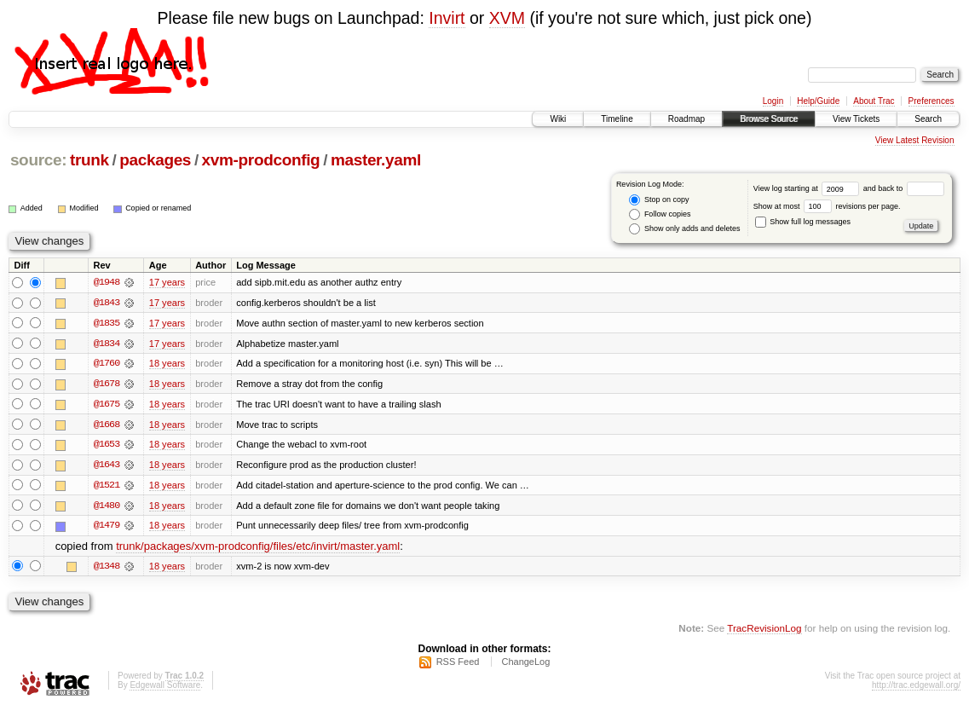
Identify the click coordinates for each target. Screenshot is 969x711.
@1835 (106, 323)
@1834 (106, 343)
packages (155, 160)
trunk (89, 160)
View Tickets (856, 119)
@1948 (106, 282)
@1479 (106, 528)
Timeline (616, 119)
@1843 (106, 302)
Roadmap (686, 119)
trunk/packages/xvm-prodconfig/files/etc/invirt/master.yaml (258, 548)
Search (928, 119)
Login (773, 101)
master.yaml (376, 160)
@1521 (106, 487)
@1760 (106, 364)
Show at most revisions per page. (827, 206)
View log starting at (808, 188)
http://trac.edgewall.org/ (916, 688)
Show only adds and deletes (684, 228)
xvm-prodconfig (261, 160)
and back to (903, 188)
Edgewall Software (165, 688)
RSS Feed (458, 665)
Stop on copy (659, 199)
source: (38, 160)
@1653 (106, 446)
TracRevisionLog (764, 630)
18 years (167, 364)
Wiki (558, 119)
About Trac (873, 101)
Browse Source (769, 119)
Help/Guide (818, 101)
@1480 (106, 507)
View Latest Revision (915, 140)
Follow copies (659, 214)
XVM (507, 18)
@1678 (106, 384)
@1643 (106, 466)
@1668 (106, 425)
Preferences (931, 101)
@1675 (106, 405)
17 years (167, 282)
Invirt (446, 18)
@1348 (106, 568)
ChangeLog (525, 665)
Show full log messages (803, 221)
